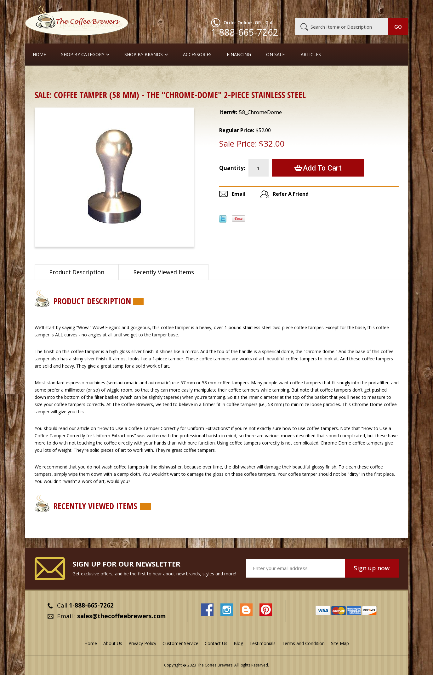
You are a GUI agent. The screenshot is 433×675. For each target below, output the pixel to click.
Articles (311, 54)
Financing (239, 54)
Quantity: (232, 168)
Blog (354, 8)
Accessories (197, 54)
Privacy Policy (142, 643)
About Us (293, 8)
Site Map (340, 643)
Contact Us (216, 643)
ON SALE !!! (67, 77)
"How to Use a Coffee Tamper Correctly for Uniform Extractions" (163, 428)
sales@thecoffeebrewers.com (121, 616)
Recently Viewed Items (163, 272)
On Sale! (276, 54)
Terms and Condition (303, 643)
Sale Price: (238, 143)
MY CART (396, 8)
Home (39, 54)
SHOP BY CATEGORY (82, 54)
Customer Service (326, 8)
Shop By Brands (143, 54)
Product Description (76, 272)
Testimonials (262, 643)
